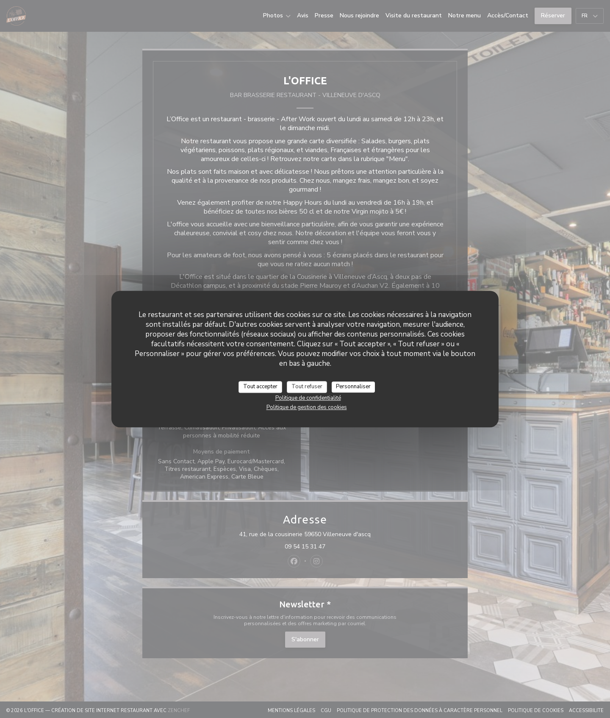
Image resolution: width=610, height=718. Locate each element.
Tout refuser (306, 386)
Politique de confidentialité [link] (308, 398)
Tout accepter (260, 386)
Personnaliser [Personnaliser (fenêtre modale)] (353, 386)
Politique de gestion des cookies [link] (306, 407)
